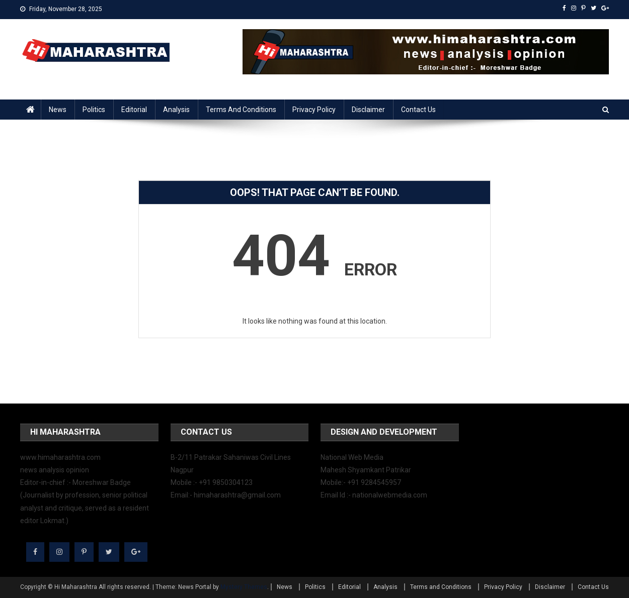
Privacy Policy (314, 110)
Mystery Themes (243, 586)
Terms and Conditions (241, 110)
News (57, 110)
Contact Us (418, 110)
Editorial (134, 110)
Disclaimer (368, 110)
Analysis (176, 110)
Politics (94, 110)
